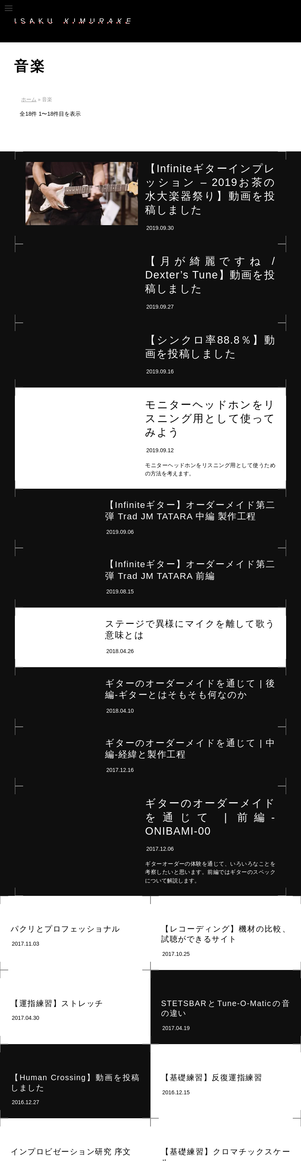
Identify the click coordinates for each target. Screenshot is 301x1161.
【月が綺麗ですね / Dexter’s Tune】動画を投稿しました (210, 275)
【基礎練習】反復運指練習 (211, 1077)
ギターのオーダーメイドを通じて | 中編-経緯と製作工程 (190, 748)
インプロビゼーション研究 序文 (71, 1151)
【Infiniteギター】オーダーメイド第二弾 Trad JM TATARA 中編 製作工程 (190, 510)
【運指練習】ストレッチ (57, 1003)
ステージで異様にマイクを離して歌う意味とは (190, 629)
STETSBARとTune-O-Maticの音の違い (225, 1008)
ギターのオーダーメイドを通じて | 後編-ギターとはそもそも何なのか (190, 689)
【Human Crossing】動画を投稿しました (75, 1082)
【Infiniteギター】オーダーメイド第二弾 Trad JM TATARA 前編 (190, 569)
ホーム (28, 99)
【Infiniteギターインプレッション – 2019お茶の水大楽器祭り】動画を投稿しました (210, 189)
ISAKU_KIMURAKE (74, 21)
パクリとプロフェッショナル (65, 928)
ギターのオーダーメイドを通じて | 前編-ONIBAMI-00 (210, 817)
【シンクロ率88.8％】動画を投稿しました (210, 347)
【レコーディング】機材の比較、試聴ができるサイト (225, 933)
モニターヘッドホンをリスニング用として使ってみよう (210, 418)
